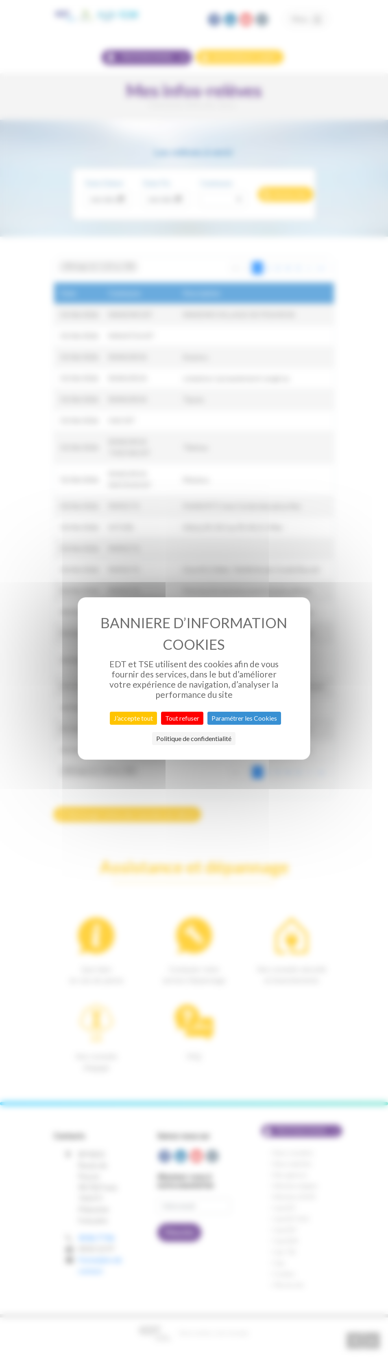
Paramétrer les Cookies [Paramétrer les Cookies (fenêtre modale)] (244, 718)
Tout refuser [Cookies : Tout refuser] (182, 718)
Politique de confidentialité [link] (193, 738)
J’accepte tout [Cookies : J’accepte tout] (133, 718)
